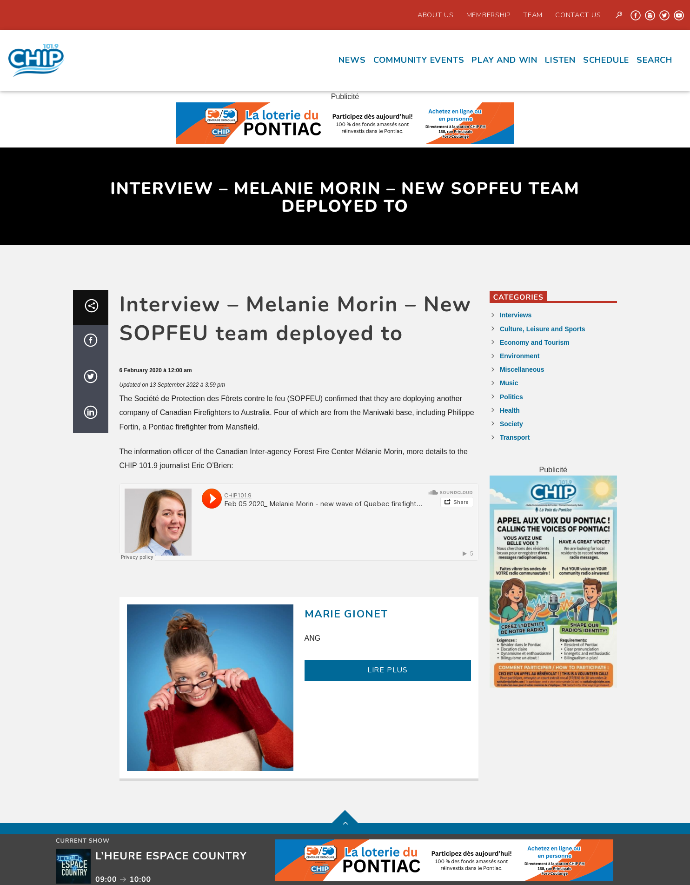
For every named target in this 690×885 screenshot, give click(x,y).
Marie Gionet (346, 614)
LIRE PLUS (387, 670)
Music (509, 383)
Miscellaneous (522, 369)
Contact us (578, 15)
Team (533, 15)
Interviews (515, 315)
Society (511, 424)
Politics (511, 397)
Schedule (606, 60)
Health (510, 410)
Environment (520, 356)
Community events (418, 60)
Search (654, 60)
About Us (436, 15)
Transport (515, 437)
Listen (560, 60)
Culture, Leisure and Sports (542, 329)
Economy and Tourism (535, 342)
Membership (488, 15)
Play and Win (504, 60)
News (351, 60)
